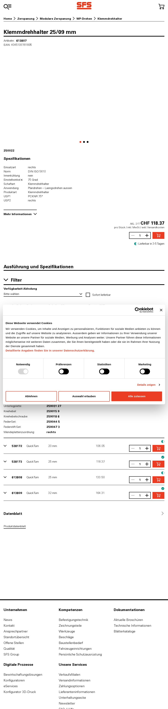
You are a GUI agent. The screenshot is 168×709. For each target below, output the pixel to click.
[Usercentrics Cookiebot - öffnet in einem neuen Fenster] (137, 310)
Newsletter (67, 703)
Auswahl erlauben (84, 396)
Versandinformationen (74, 680)
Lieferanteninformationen (77, 692)
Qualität (9, 648)
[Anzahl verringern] (131, 235)
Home (8, 18)
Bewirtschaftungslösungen (23, 674)
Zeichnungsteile (70, 625)
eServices (11, 686)
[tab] (13, 513)
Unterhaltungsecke (72, 697)
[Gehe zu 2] (88, 142)
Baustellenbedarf (71, 643)
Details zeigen (146, 384)
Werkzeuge (67, 631)
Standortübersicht (16, 637)
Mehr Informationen (20, 214)
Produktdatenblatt (15, 526)
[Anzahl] (139, 235)
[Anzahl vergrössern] (147, 235)
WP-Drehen (84, 18)
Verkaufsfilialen (69, 674)
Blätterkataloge (124, 631)
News (8, 620)
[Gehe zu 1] (84, 142)
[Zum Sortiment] (7, 7)
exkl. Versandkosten (153, 227)
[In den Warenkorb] (158, 235)
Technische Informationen (132, 625)
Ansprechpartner (16, 631)
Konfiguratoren (14, 680)
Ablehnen (31, 396)
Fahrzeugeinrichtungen (75, 648)
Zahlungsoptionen (72, 686)
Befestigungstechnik (73, 620)
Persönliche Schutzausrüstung (80, 654)
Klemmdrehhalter (110, 18)
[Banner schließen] (161, 310)
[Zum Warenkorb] (161, 7)
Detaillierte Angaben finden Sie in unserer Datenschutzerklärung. (50, 350)
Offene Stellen (14, 643)
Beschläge (66, 637)
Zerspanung (25, 18)
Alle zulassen (136, 396)
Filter (13, 279)
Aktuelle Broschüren (128, 620)
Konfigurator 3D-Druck (20, 692)
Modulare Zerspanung (55, 18)
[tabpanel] (84, 527)
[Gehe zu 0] (80, 142)
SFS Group (11, 654)
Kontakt (9, 625)
